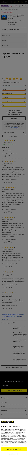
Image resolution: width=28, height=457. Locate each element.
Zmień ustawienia (13, 454)
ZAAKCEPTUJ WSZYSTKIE (14, 449)
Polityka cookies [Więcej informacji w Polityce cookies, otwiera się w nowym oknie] (4, 445)
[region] (14, 438)
